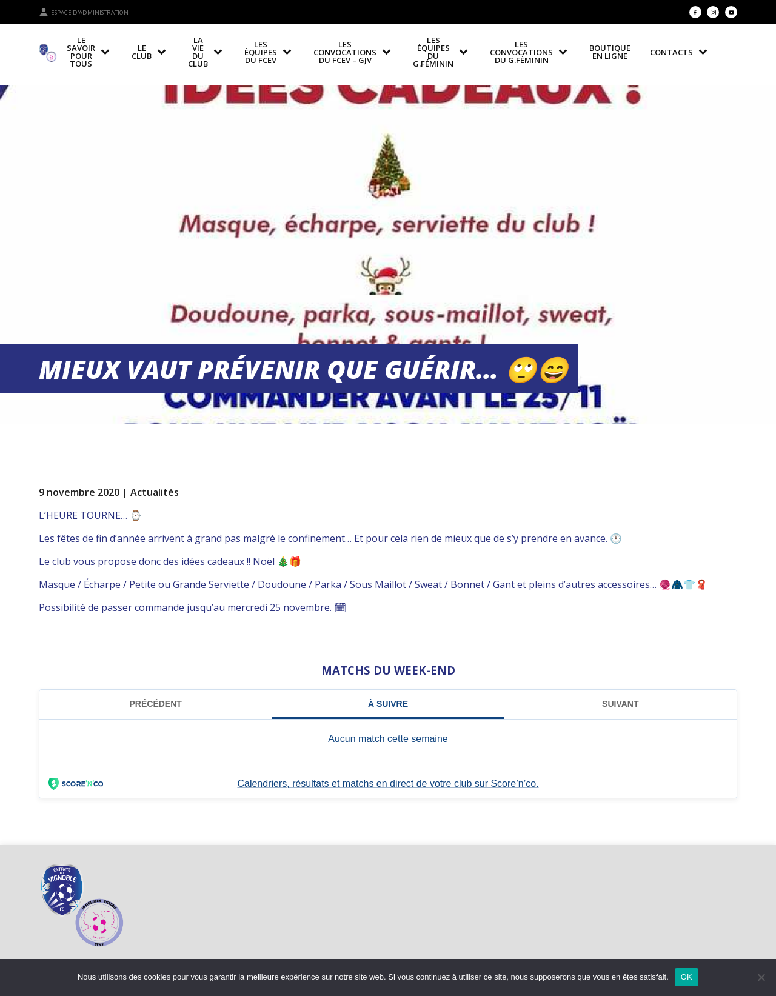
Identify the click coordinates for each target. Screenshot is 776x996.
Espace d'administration (84, 12)
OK (686, 976)
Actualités (154, 492)
